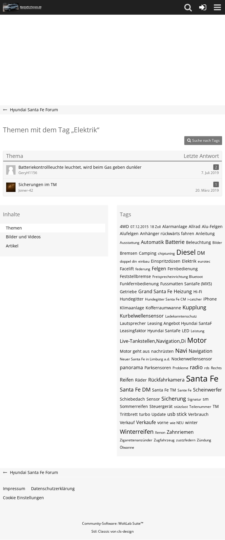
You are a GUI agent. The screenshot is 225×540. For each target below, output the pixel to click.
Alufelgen (129, 233)
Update (158, 414)
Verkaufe (146, 422)
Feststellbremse (135, 276)
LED (185, 330)
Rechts (216, 367)
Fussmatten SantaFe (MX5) (186, 283)
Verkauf (127, 422)
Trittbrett (129, 414)
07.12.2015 (139, 226)
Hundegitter (132, 299)
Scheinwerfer (207, 390)
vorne (162, 422)
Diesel (186, 252)
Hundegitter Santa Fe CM (165, 299)
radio (196, 367)
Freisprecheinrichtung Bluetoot (177, 276)
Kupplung (194, 307)
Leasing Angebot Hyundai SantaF (179, 323)
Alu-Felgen (212, 226)
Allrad (194, 226)
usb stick (177, 414)
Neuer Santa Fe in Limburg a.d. (145, 359)
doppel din (128, 261)
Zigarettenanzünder (136, 440)
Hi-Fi (197, 291)
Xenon (160, 432)
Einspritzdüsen (165, 261)
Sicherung (173, 398)
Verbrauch (198, 414)
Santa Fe (202, 378)
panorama (131, 367)
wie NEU (177, 422)
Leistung (197, 330)
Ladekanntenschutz (181, 316)
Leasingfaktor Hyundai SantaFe (150, 330)
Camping (147, 253)
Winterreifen (137, 432)
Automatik (152, 242)
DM (201, 253)
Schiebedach (132, 399)
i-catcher (195, 299)
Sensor (153, 399)
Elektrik (189, 261)
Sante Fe (185, 390)
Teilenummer (200, 406)
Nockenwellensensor (191, 359)
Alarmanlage (174, 226)
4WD (124, 226)
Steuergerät (161, 406)
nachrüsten (162, 351)
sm (206, 399)
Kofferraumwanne (163, 307)
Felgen (159, 268)
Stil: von (112, 531)
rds (206, 367)
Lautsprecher (133, 323)
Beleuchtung (198, 242)
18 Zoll (155, 226)
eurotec (204, 261)
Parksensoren (157, 367)
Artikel (12, 246)
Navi (181, 351)
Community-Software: (112, 523)
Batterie (175, 241)
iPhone (210, 299)
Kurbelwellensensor (142, 316)
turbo (144, 414)
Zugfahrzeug (164, 440)
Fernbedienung (183, 268)
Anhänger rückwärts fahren (167, 233)
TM (216, 406)
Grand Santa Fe (155, 291)
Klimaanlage (132, 307)
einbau (143, 261)
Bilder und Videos (23, 236)
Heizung (183, 291)
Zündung (204, 440)
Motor (197, 340)
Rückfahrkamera (166, 380)
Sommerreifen (134, 406)
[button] (188, 7)
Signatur (194, 399)
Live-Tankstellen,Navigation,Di (153, 341)
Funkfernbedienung (139, 283)
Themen (14, 228)
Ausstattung (129, 242)
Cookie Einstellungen (23, 497)
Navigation (200, 351)
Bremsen (128, 253)
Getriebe (128, 291)
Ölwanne (127, 447)
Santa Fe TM (164, 390)
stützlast (181, 406)
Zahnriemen (180, 432)
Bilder (217, 242)
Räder (141, 380)
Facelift (127, 268)
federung (142, 268)
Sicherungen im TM (37, 184)
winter (191, 422)
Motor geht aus (135, 351)
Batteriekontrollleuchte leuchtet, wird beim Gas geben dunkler (80, 167)
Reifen (127, 380)
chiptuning (166, 253)
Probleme (180, 367)
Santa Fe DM (135, 389)
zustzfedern (185, 440)
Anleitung (205, 233)
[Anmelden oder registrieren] (203, 7)
